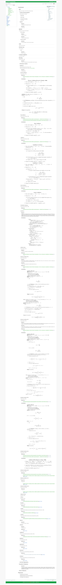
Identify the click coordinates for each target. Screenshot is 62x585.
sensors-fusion (10, 12)
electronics (8, 16)
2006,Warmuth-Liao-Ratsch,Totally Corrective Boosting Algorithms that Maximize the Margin (35, 536)
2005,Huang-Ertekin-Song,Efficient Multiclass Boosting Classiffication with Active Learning (35, 518)
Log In (55, 3)
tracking (9, 13)
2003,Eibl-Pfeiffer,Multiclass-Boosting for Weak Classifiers (30, 501)
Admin (44, 3)
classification (10, 8)
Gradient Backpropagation (51, 8)
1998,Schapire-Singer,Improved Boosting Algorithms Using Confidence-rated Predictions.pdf (35, 120)
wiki (7, 23)
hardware (8, 17)
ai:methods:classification (10, 1)
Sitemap (52, 3)
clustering (9, 9)
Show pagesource (9, 3)
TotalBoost (50, 15)
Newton (49, 9)
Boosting (49, 12)
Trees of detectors (49, 19)
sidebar (7, 25)
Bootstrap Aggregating (51, 18)
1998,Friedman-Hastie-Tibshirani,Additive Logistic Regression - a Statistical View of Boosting (35, 141)
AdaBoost (49, 13)
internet (8, 18)
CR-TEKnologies (53, 1)
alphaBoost (50, 16)
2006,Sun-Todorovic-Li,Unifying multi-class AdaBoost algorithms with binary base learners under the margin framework (39, 475)
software (8, 21)
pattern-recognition (10, 10)
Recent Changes (48, 3)
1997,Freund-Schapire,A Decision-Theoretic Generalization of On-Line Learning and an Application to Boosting (37, 76)
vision (9, 14)
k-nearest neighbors (50, 11)
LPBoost (49, 14)
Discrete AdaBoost (32, 68)
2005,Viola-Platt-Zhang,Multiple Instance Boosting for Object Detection (32, 554)
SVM (48, 10)
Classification (48, 7)
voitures (8, 22)
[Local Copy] (49, 120)
